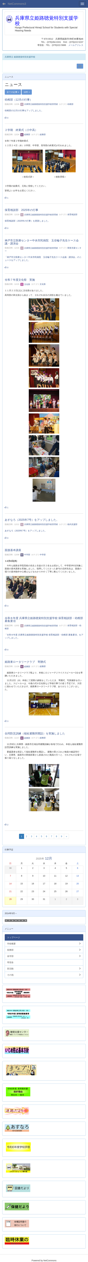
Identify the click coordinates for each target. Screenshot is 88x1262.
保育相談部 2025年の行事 (21, 210)
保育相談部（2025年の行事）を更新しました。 (27, 221)
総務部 (25, 134)
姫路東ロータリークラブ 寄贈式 (25, 661)
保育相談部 (72, 215)
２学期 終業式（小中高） (21, 130)
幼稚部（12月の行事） (18, 99)
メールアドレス (75, 45)
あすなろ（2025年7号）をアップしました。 (32, 519)
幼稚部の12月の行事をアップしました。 (24, 110)
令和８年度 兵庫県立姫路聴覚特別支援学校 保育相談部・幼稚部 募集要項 (44, 620)
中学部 (25, 555)
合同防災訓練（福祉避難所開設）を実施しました (35, 733)
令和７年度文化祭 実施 (20, 279)
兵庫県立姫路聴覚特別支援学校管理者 (39, 104)
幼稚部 (70, 104)
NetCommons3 (17, 3)
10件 (27, 92)
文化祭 (25, 284)
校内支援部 (72, 524)
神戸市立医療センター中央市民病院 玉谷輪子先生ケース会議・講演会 (42, 242)
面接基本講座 (13, 550)
